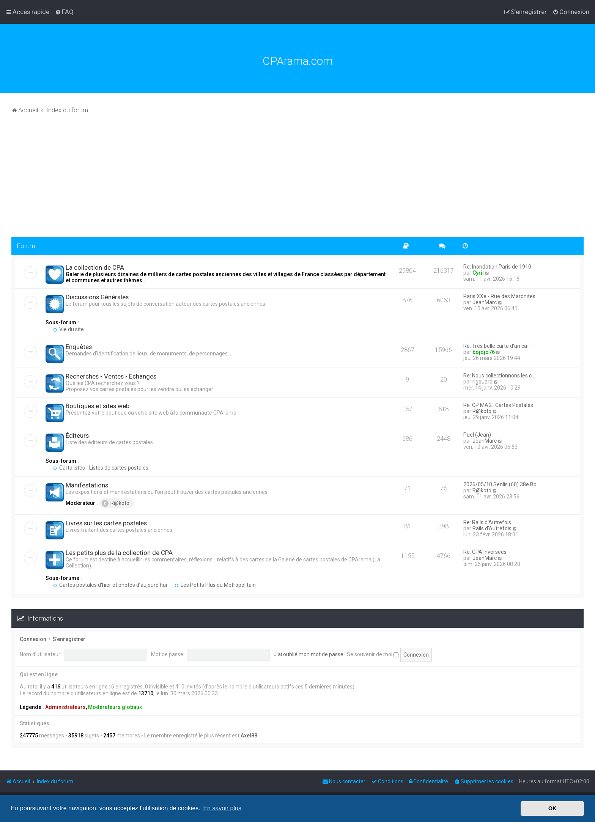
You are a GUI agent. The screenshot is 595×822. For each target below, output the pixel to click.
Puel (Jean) (477, 435)
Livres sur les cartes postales (106, 523)
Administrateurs (65, 707)
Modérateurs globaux (115, 707)
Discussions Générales (97, 297)
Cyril (478, 273)
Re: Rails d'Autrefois (487, 522)
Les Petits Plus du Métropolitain (215, 585)
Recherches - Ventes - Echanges (111, 376)
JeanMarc (484, 302)
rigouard (482, 382)
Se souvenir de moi (372, 654)
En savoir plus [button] (222, 808)
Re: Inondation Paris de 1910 (497, 267)
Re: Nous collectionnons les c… (499, 375)
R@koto (481, 411)
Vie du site (68, 329)
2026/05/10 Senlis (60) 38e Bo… (501, 484)
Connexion (33, 639)
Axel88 (249, 735)
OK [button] (552, 808)
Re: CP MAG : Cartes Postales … (500, 405)
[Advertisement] (297, 180)
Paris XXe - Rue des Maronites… (501, 296)
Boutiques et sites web (97, 406)
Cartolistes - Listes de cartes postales (100, 468)
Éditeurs (77, 435)
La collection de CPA (95, 267)
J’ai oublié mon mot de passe (308, 654)
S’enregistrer (69, 639)
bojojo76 (483, 352)
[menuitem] (64, 11)
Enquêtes (79, 346)
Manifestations (87, 485)
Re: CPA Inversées (485, 552)
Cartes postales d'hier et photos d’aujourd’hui (110, 585)
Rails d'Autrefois (492, 528)
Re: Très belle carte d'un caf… (498, 346)
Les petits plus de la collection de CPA (119, 552)
